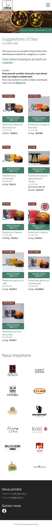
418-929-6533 (19, 493)
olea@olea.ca (16, 497)
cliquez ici (20, 82)
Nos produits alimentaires (36, 30)
